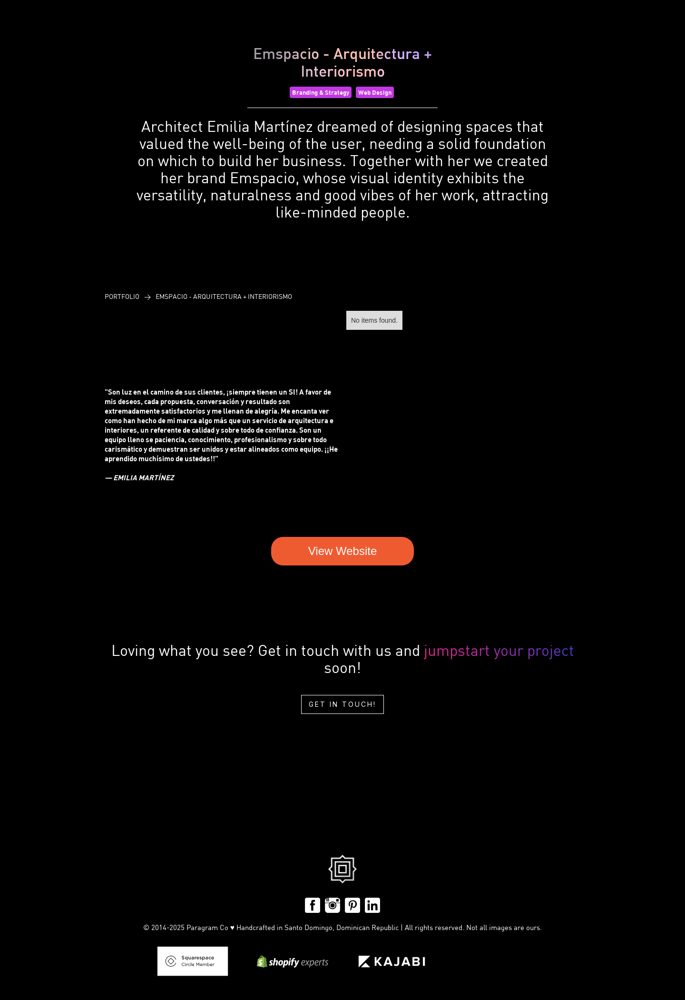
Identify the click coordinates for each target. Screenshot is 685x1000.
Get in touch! (342, 704)
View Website (342, 551)
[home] (26, 41)
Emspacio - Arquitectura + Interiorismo (224, 296)
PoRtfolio (122, 296)
